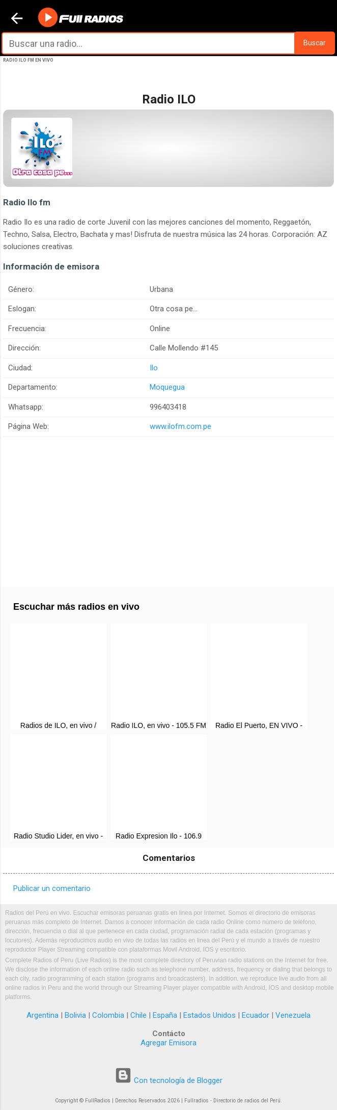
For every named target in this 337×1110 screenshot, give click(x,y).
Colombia (108, 1015)
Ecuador (255, 1015)
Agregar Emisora (168, 1042)
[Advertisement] (168, 508)
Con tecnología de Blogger (168, 1080)
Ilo (154, 367)
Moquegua (167, 387)
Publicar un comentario (52, 888)
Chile (138, 1015)
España (165, 1015)
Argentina (42, 1015)
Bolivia (75, 1015)
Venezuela (293, 1015)
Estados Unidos (209, 1015)
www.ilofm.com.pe (180, 426)
